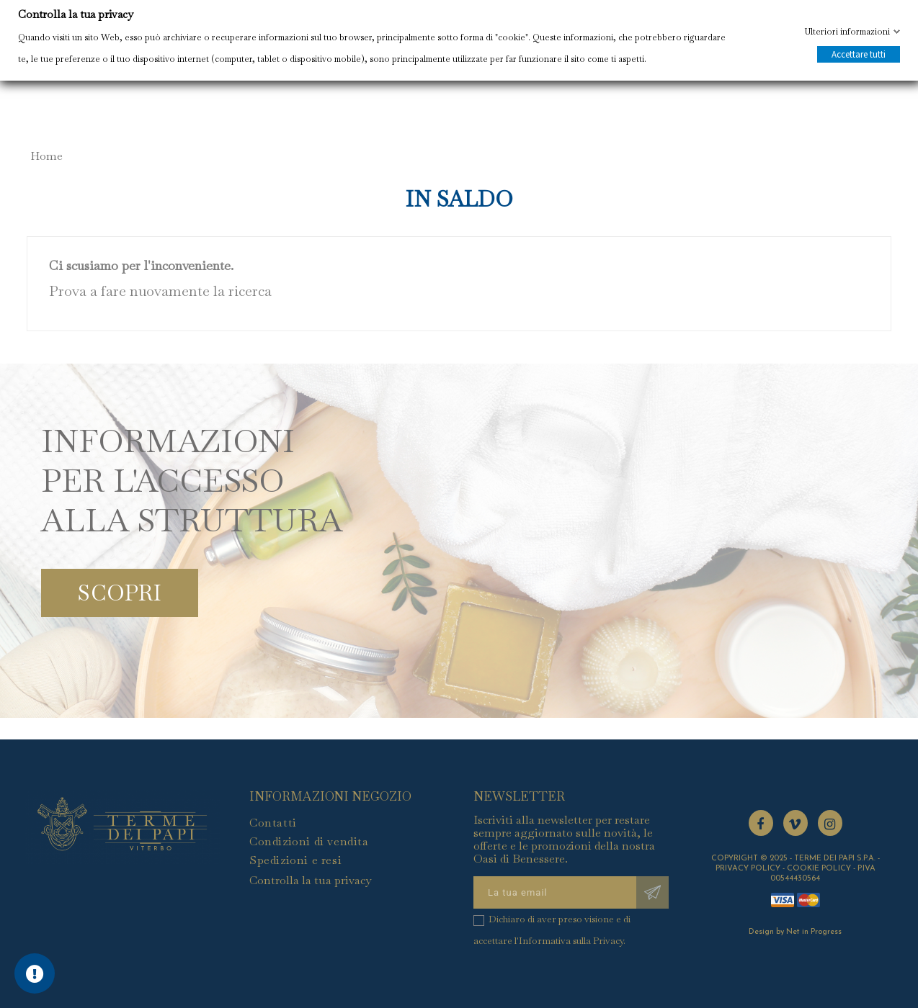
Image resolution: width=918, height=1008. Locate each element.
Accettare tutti (859, 54)
